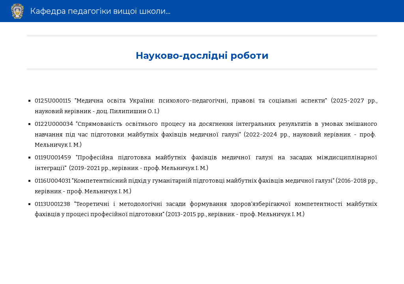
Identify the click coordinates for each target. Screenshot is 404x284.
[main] (202, 52)
